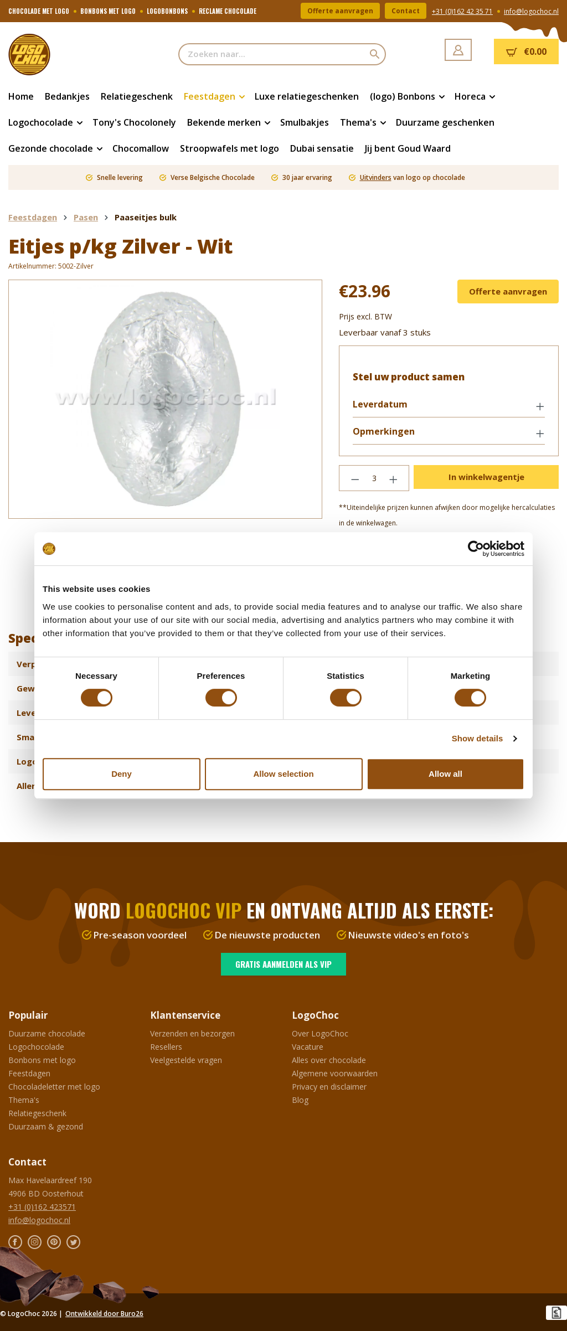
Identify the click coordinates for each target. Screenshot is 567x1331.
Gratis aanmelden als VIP (283, 964)
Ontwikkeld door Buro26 (104, 1313)
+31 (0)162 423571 (42, 1206)
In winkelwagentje (486, 476)
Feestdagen (29, 1073)
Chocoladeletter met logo (54, 1086)
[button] (449, 405)
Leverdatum (380, 404)
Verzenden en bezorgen (192, 1033)
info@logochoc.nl (531, 11)
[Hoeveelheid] (374, 478)
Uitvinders (375, 177)
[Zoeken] (375, 54)
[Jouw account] (458, 50)
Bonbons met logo (42, 1060)
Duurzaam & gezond (45, 1126)
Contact (405, 11)
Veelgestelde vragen (186, 1060)
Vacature (307, 1046)
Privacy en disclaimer (329, 1086)
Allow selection (283, 773)
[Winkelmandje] (526, 51)
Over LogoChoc (320, 1033)
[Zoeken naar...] (271, 54)
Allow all (445, 773)
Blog (300, 1100)
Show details (477, 738)
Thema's (23, 1100)
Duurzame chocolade (46, 1033)
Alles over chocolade (329, 1060)
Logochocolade (36, 1046)
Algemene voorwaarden (335, 1073)
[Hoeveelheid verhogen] (394, 478)
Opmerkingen (384, 431)
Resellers (166, 1046)
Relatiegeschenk (37, 1113)
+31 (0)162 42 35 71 (462, 11)
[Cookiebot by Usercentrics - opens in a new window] (475, 548)
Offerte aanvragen (340, 11)
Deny (121, 773)
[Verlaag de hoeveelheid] (355, 478)
